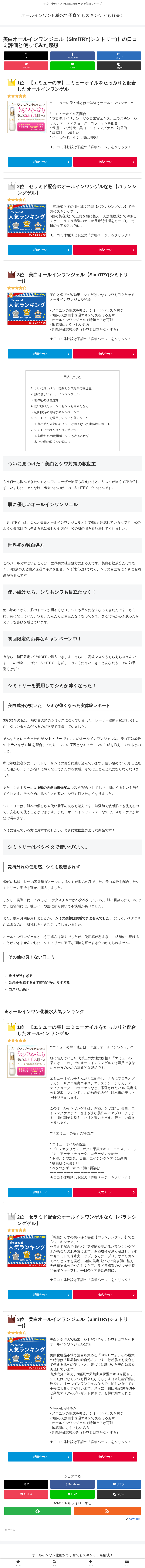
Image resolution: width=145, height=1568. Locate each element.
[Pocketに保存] (26, 65)
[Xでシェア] (26, 55)
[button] (119, 65)
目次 (67, 377)
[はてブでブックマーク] (119, 55)
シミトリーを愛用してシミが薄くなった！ (63, 419)
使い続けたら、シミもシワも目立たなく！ (63, 407)
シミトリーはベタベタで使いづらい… (60, 431)
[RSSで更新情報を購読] (107, 1513)
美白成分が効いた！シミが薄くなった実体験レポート (74, 425)
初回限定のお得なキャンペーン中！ (58, 413)
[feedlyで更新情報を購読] (37, 1513)
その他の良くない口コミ (54, 443)
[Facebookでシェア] (72, 55)
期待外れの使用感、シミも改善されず (63, 437)
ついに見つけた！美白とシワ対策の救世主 (63, 388)
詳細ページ (40, 161)
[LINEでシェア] (72, 65)
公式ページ (105, 161)
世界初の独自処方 (46, 400)
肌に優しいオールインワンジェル (56, 394)
